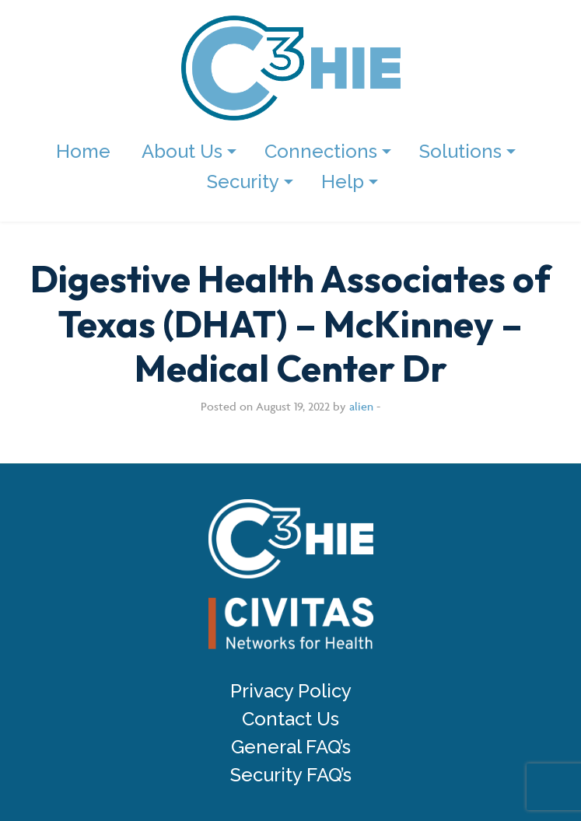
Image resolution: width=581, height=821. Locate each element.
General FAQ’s (291, 747)
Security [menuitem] (243, 181)
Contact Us (290, 719)
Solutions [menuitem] (460, 151)
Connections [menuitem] (320, 151)
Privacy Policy (291, 691)
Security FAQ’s (291, 775)
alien (361, 406)
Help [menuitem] (342, 181)
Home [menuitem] (83, 151)
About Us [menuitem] (182, 151)
